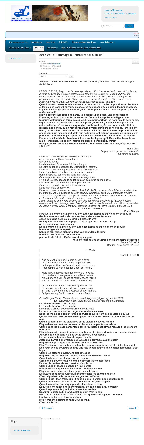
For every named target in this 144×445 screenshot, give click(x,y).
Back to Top (134, 418)
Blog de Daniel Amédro (22, 430)
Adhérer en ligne (111, 17)
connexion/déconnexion (113, 10)
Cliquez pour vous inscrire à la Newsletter (120, 14)
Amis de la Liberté (15, 58)
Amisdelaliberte (55, 64)
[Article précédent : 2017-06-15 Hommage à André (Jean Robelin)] (46, 408)
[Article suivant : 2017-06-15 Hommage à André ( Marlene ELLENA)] (133, 408)
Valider (129, 26)
